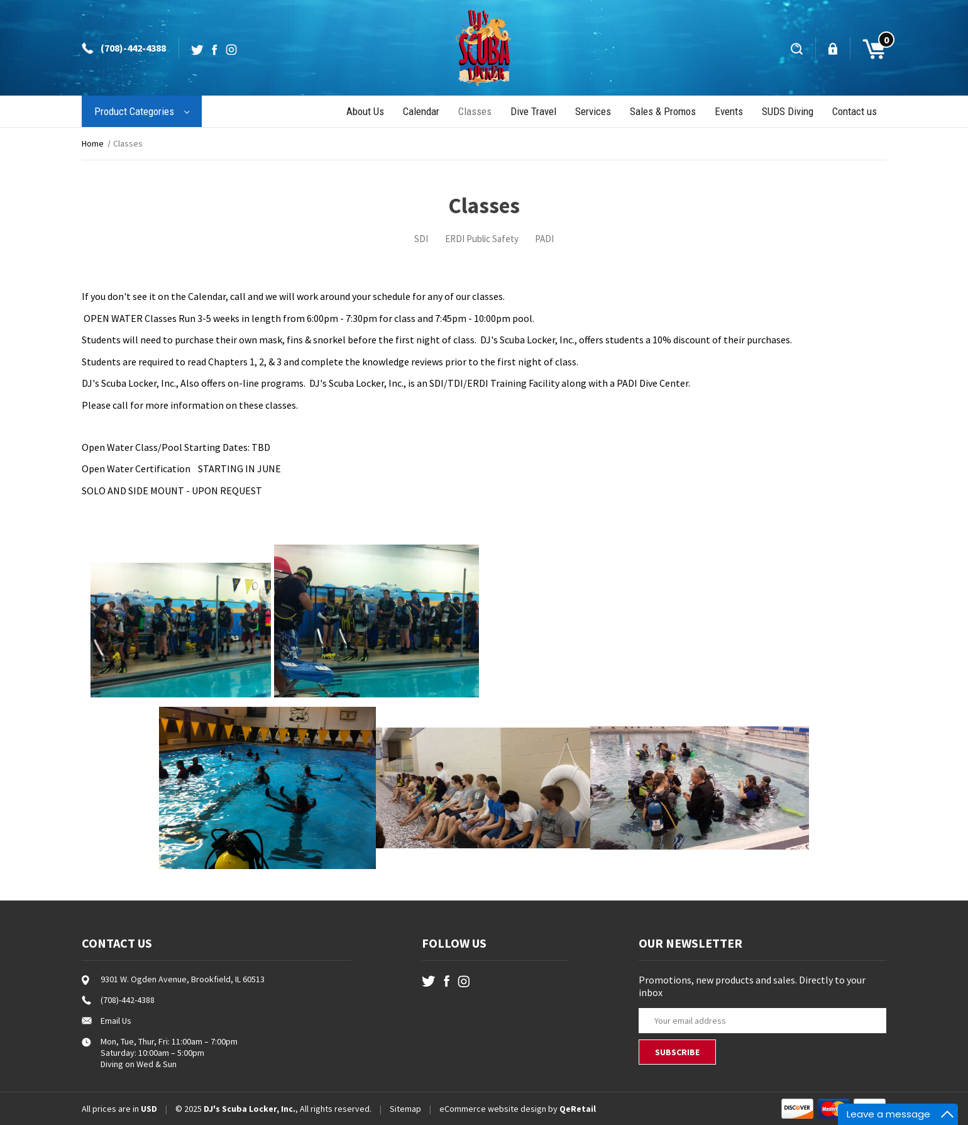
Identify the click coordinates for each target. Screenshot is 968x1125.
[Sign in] (834, 48)
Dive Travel (533, 111)
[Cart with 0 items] (868, 48)
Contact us (854, 111)
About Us (365, 111)
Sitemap (405, 1108)
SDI (421, 239)
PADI (544, 239)
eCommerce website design (492, 1108)
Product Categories (141, 111)
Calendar (421, 111)
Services (593, 111)
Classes (475, 111)
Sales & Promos (663, 111)
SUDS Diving (787, 111)
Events (729, 111)
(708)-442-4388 (133, 48)
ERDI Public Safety (482, 239)
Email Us (116, 1020)
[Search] (798, 48)
